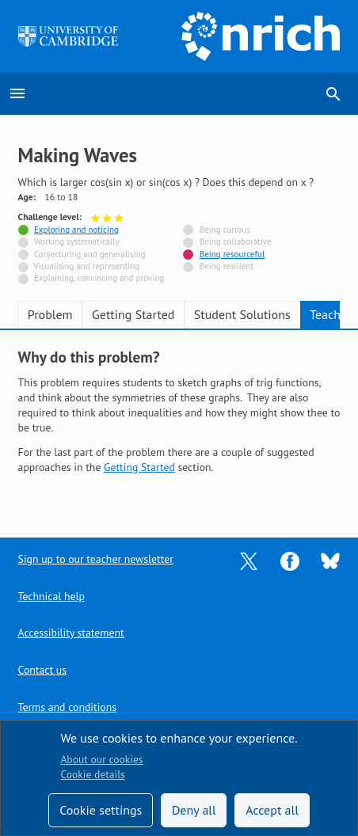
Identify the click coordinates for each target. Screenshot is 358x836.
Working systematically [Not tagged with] (77, 241)
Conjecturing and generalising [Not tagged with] (90, 254)
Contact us (42, 670)
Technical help (51, 596)
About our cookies (101, 759)
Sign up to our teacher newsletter (95, 559)
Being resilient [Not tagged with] (226, 266)
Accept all (272, 810)
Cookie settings (100, 810)
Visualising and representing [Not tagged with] (87, 266)
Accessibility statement (71, 632)
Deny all (194, 810)
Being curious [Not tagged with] (225, 229)
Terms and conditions (67, 707)
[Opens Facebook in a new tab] (289, 560)
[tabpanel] (179, 424)
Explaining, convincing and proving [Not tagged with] (99, 277)
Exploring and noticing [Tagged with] (76, 229)
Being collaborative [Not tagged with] (236, 241)
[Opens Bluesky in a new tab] (330, 560)
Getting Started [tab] (133, 314)
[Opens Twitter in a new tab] (248, 560)
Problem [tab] (50, 314)
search (333, 94)
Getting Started (139, 467)
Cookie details (92, 774)
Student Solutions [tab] (242, 314)
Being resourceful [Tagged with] (232, 254)
